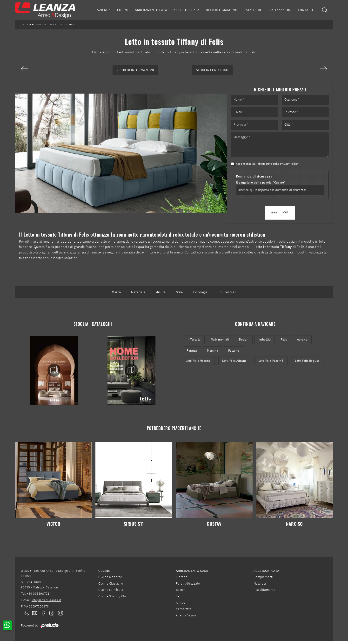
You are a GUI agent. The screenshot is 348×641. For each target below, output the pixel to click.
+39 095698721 (38, 593)
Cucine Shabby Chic (112, 596)
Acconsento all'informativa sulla (267, 163)
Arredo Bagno (186, 615)
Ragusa (192, 350)
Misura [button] (160, 292)
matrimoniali (220, 339)
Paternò (233, 350)
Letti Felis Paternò (270, 360)
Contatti (305, 10)
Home (22, 24)
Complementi (263, 577)
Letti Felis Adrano (234, 360)
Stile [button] (179, 292)
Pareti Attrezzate (188, 583)
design (243, 339)
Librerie (181, 577)
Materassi (261, 583)
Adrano (302, 339)
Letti (60, 24)
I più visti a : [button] (227, 292)
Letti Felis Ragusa (307, 360)
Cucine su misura (110, 589)
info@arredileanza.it (46, 600)
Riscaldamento (264, 589)
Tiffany (71, 24)
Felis (284, 339)
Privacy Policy (289, 163)
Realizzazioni (279, 10)
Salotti (180, 589)
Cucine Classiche (110, 583)
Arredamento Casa (151, 10)
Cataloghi (252, 10)
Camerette (183, 609)
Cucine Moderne (110, 577)
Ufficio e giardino (221, 10)
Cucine (123, 10)
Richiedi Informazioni (135, 70)
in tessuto (194, 339)
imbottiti (265, 339)
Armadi (181, 602)
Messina (212, 350)
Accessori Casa (186, 10)
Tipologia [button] (200, 292)
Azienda (104, 10)
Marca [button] (116, 292)
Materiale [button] (138, 292)
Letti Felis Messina (198, 360)
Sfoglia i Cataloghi (212, 70)
